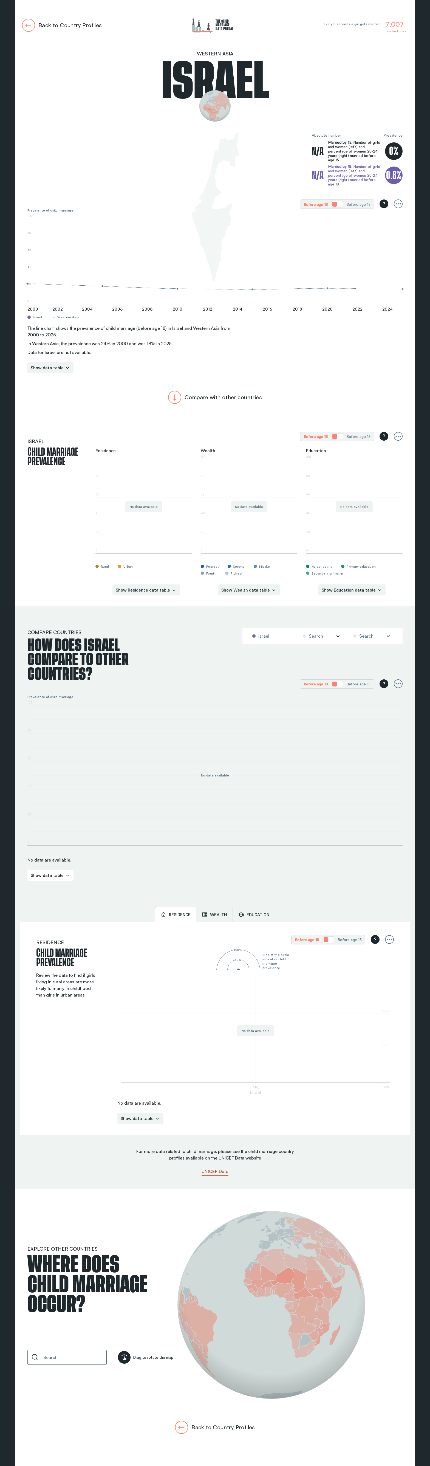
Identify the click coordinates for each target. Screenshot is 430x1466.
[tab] (175, 914)
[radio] (315, 204)
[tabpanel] (215, 1028)
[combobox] (271, 636)
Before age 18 (316, 204)
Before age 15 (358, 204)
